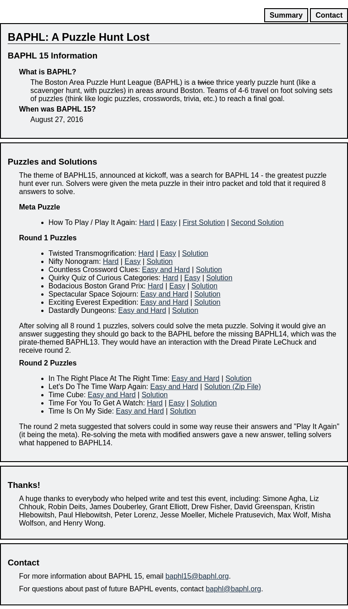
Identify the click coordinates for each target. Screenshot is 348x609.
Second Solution (257, 222)
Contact (329, 15)
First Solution (204, 222)
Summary (286, 15)
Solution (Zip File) (232, 386)
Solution (195, 253)
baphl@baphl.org (233, 589)
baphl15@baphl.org (197, 576)
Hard (147, 222)
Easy (169, 222)
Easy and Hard (166, 269)
